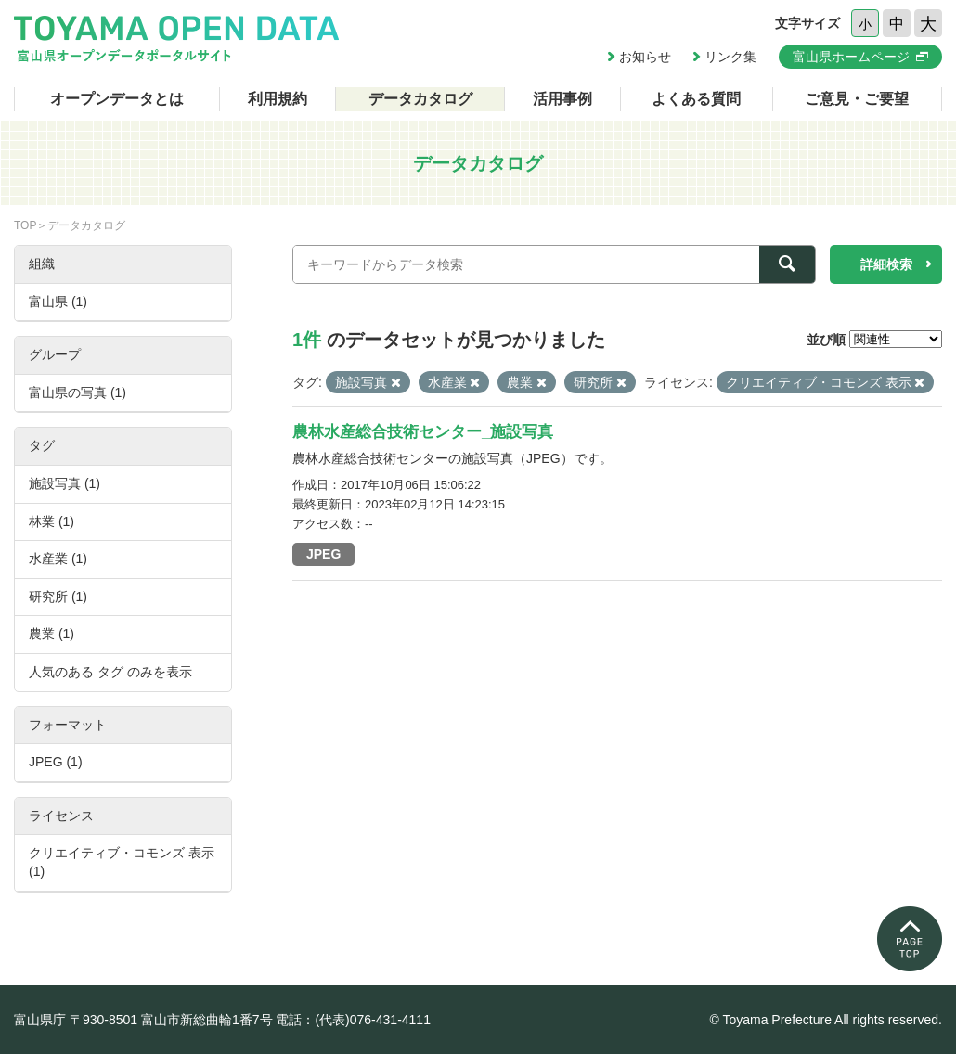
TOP (25, 225)
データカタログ (420, 99)
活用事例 (562, 99)
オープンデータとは (117, 99)
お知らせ (645, 56)
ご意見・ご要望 (857, 99)
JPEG (323, 553)
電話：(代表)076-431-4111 (353, 1019)
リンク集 (730, 56)
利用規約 (277, 99)
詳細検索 (886, 264)
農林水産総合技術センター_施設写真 (422, 432)
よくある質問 (696, 99)
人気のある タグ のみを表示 (110, 671)
